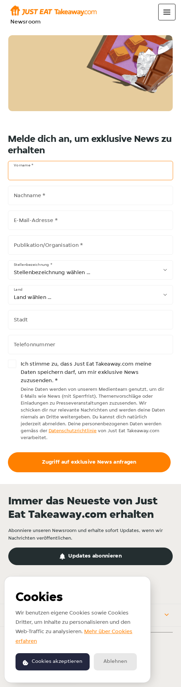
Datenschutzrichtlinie (73, 431)
